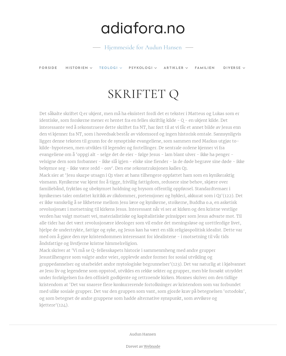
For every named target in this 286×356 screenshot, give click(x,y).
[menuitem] (43, 68)
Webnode (152, 346)
